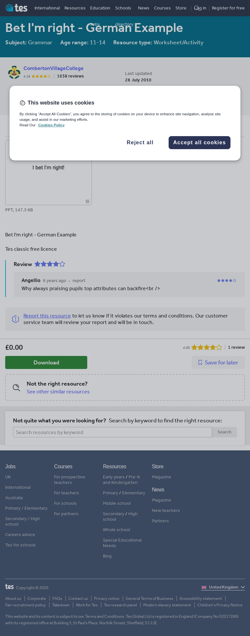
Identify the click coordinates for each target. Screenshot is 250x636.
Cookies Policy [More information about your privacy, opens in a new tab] (51, 125)
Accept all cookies (199, 142)
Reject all (140, 142)
